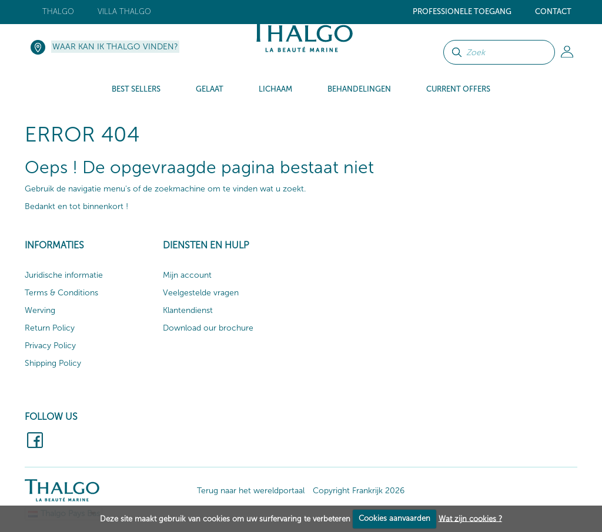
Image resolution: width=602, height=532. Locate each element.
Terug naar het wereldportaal (251, 491)
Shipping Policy (53, 363)
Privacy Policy (50, 346)
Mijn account (187, 275)
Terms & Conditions (61, 293)
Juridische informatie (64, 275)
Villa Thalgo (124, 11)
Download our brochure (208, 328)
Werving (40, 310)
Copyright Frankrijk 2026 (358, 491)
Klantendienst (188, 310)
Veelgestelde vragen (201, 293)
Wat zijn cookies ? (470, 518)
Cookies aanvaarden (394, 518)
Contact (553, 11)
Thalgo (58, 11)
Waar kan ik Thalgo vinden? (115, 47)
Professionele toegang (462, 11)
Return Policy (50, 328)
